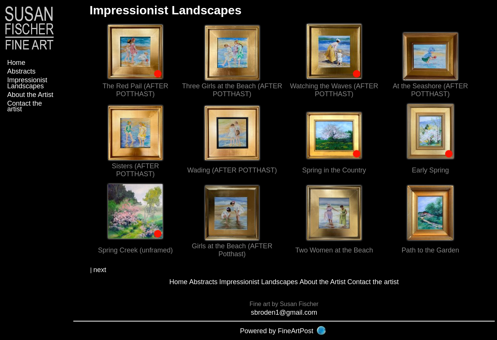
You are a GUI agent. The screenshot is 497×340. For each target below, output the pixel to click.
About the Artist (30, 94)
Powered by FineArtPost (276, 331)
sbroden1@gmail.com (284, 312)
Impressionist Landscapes (27, 82)
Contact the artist (24, 106)
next (99, 270)
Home (16, 62)
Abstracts (21, 71)
